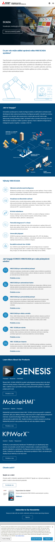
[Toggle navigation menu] (53, 3)
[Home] (24, 3)
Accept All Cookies (36, 538)
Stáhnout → (19, 496)
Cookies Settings (6, 538)
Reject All (48, 538)
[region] (27, 533)
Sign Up (27, 517)
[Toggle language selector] (49, 3)
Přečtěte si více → (16, 278)
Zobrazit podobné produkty (12, 31)
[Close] (52, 527)
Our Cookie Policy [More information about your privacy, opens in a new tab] (19, 535)
